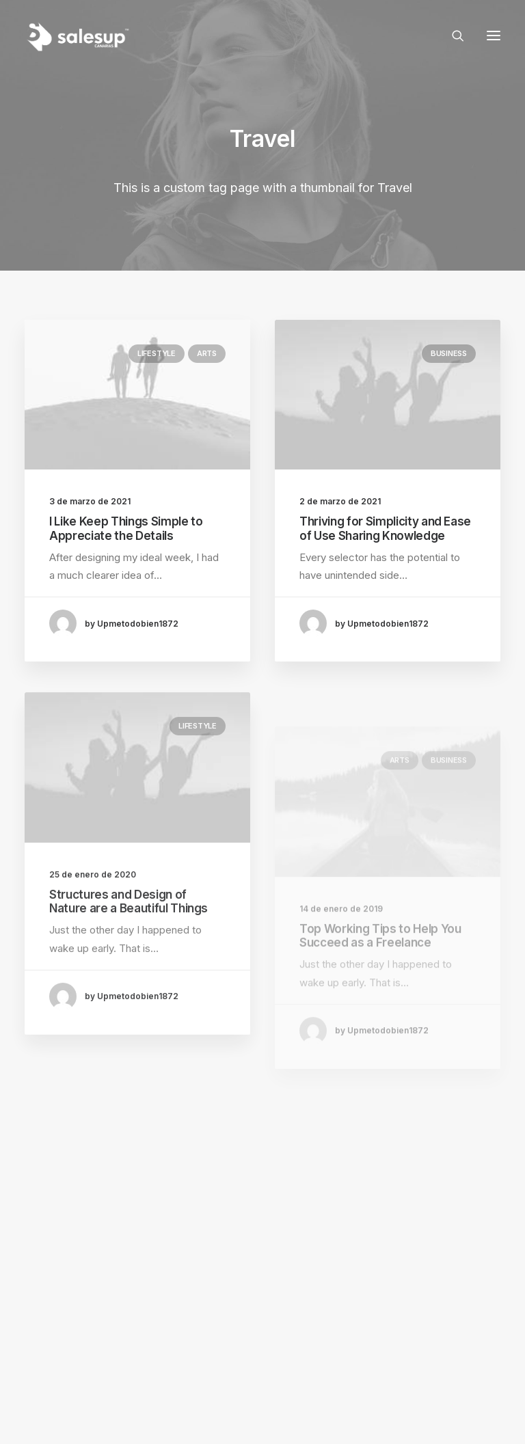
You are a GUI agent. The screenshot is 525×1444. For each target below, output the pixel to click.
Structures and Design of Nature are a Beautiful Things (128, 939)
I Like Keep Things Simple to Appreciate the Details (125, 528)
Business (449, 353)
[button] (493, 35)
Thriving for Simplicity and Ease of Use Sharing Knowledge (385, 528)
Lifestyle (156, 353)
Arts (207, 353)
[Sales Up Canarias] (77, 35)
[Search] (452, 35)
